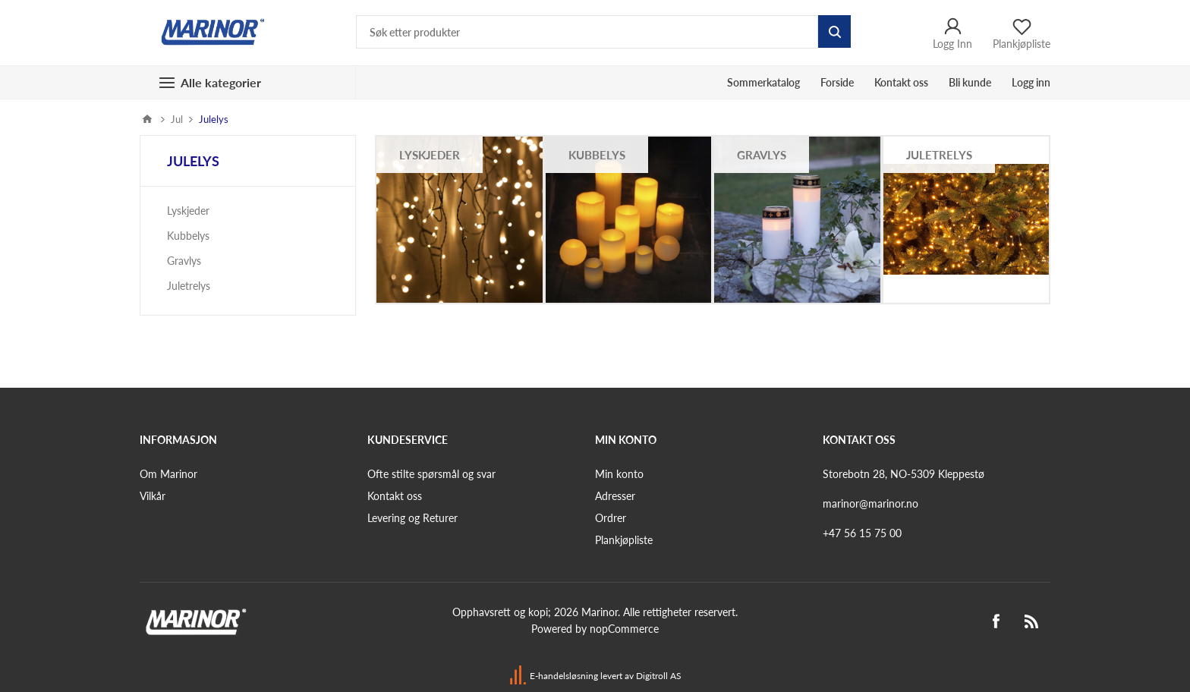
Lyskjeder (429, 155)
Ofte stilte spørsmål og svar (431, 473)
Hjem (147, 119)
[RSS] (1032, 621)
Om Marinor (168, 473)
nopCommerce (624, 628)
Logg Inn (952, 32)
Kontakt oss (394, 495)
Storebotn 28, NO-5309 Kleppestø (903, 473)
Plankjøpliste (624, 539)
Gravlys (761, 155)
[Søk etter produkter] (587, 32)
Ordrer (610, 517)
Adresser (615, 495)
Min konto (619, 473)
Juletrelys (939, 155)
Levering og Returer (412, 517)
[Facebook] (996, 621)
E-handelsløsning (564, 675)
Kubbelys (596, 155)
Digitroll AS (659, 675)
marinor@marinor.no (870, 503)
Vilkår (152, 495)
